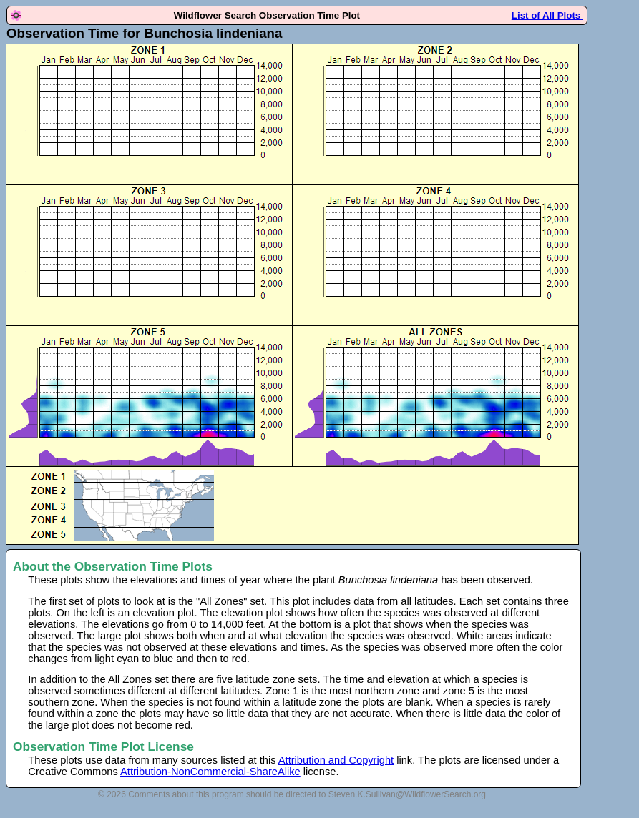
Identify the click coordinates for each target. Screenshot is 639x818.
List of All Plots (547, 15)
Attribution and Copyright (336, 760)
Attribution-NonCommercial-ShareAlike (210, 771)
